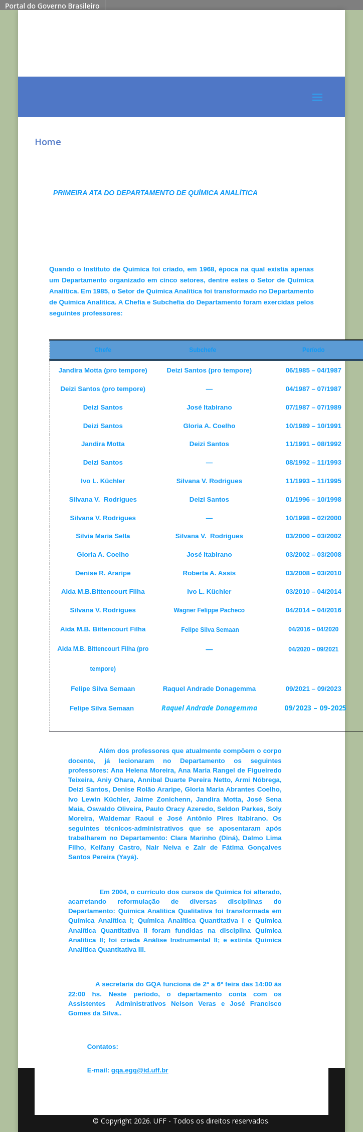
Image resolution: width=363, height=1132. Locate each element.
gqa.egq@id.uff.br (139, 1070)
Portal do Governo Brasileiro (52, 6)
